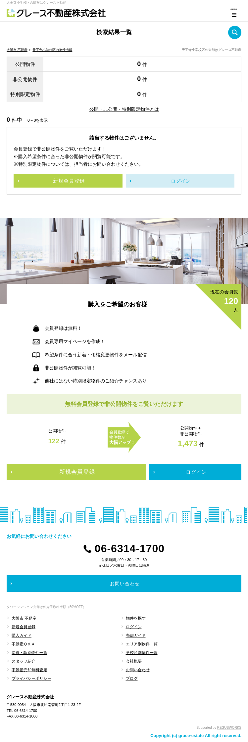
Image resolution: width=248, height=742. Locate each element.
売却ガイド (136, 635)
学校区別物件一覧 (142, 652)
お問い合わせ (138, 670)
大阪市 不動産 (17, 50)
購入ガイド (21, 635)
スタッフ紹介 (23, 661)
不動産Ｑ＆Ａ (23, 644)
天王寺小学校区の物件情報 (52, 50)
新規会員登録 (23, 627)
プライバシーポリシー (31, 678)
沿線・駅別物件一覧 (29, 652)
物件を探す (136, 618)
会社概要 (134, 661)
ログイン (134, 627)
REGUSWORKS (229, 727)
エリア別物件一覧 (142, 644)
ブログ (132, 678)
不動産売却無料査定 (29, 670)
